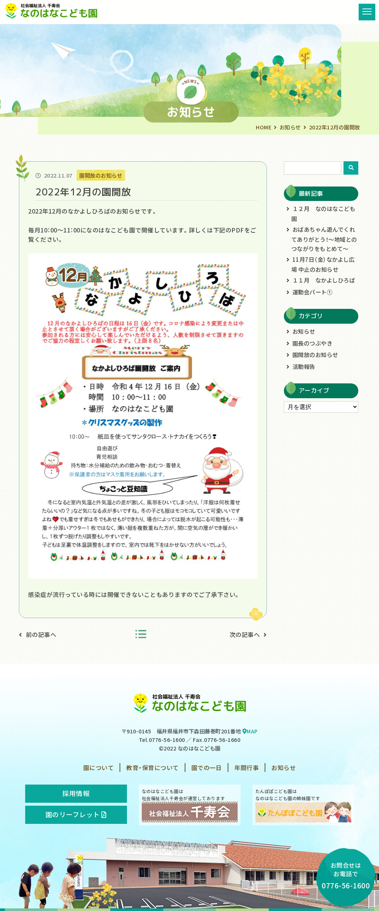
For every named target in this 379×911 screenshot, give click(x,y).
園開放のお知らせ (315, 354)
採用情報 (76, 793)
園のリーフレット (76, 814)
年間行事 (246, 767)
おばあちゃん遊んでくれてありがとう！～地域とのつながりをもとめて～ (324, 238)
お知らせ (290, 127)
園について (98, 767)
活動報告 (303, 366)
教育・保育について (152, 767)
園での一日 (206, 767)
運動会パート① (312, 292)
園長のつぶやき (312, 343)
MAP (250, 731)
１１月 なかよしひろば (323, 280)
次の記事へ (244, 634)
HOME (263, 127)
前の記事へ (41, 634)
